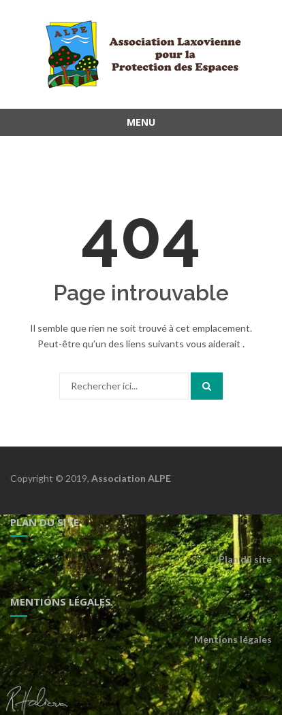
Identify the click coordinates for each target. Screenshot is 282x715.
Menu (141, 122)
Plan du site (245, 559)
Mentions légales (233, 639)
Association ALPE (131, 478)
